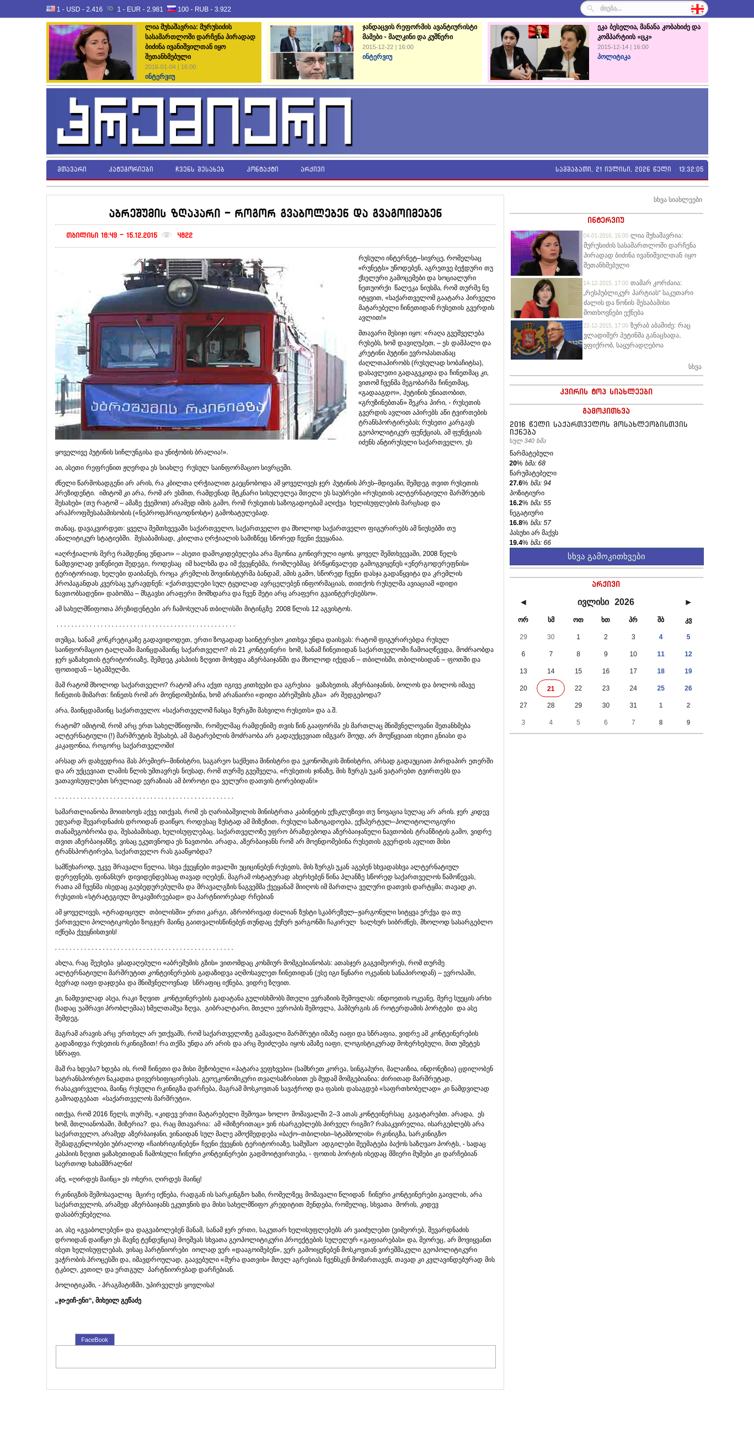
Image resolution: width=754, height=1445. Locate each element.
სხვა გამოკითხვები (606, 556)
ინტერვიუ (605, 220)
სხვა (695, 367)
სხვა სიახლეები (678, 200)
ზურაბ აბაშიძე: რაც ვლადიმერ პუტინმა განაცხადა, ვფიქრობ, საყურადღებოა (637, 335)
